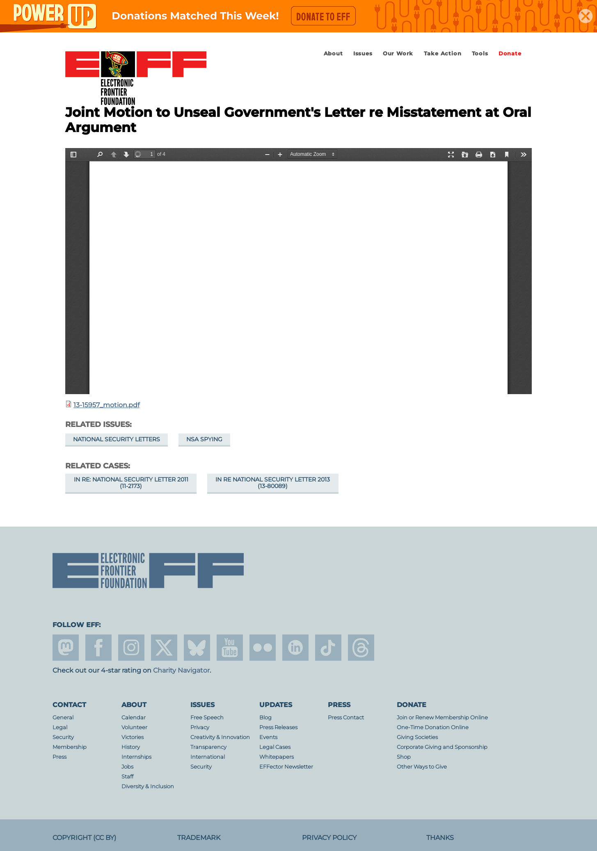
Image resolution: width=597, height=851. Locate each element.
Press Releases (278, 727)
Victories (132, 737)
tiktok (328, 647)
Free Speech (207, 717)
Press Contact (346, 717)
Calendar (133, 717)
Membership (70, 747)
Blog (265, 717)
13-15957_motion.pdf (106, 405)
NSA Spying (204, 439)
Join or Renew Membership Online (442, 717)
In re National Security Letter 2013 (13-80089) (272, 483)
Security (63, 737)
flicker (262, 647)
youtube (230, 647)
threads (361, 647)
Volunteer (134, 727)
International (207, 757)
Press (59, 757)
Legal (60, 727)
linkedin (295, 647)
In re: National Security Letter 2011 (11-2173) (131, 483)
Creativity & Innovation (220, 737)
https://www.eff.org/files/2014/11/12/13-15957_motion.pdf (298, 271)
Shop (404, 757)
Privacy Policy (329, 838)
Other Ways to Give (422, 767)
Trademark (198, 838)
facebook (98, 647)
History (130, 747)
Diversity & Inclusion (147, 786)
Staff (127, 776)
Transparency (208, 747)
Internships (136, 757)
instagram (131, 647)
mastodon (66, 647)
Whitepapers (276, 757)
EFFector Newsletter (286, 767)
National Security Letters (116, 439)
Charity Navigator (181, 670)
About (333, 53)
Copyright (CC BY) (84, 838)
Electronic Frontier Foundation (135, 78)
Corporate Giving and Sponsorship (442, 747)
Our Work (398, 53)
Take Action (443, 53)
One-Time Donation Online (433, 727)
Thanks (440, 838)
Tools (480, 53)
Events (268, 737)
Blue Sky (197, 647)
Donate (510, 53)
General (63, 717)
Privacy (199, 727)
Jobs (127, 767)
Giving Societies (417, 737)
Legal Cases (274, 747)
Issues (363, 53)
